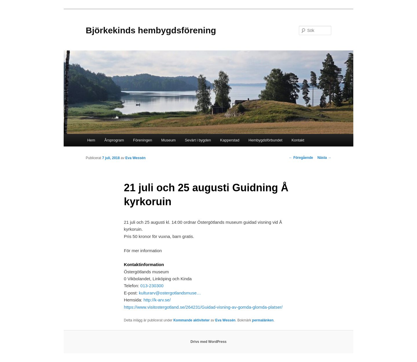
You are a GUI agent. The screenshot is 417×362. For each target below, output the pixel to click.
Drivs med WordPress (209, 342)
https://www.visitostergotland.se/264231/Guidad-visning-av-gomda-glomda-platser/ (203, 307)
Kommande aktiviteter (191, 320)
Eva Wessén (135, 158)
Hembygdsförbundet (265, 140)
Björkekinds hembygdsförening (151, 30)
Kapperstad (229, 140)
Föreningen (142, 140)
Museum (168, 140)
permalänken (263, 320)
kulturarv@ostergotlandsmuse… (170, 292)
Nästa (324, 158)
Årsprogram (114, 140)
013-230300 (152, 285)
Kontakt (298, 140)
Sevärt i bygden (198, 140)
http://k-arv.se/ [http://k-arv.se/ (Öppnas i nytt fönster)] (157, 299)
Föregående (301, 158)
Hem (91, 140)
